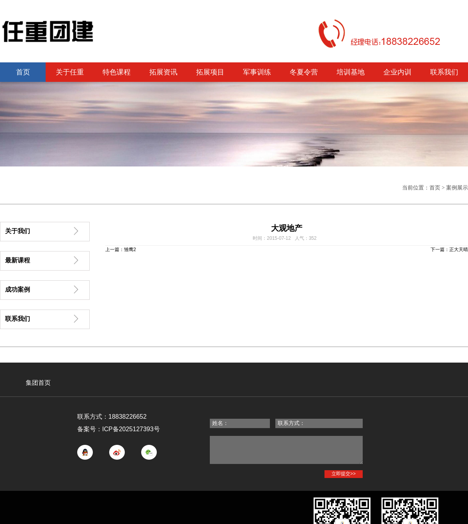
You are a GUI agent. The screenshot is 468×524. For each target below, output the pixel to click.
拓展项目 (210, 72)
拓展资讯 (163, 72)
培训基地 (351, 72)
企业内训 (397, 72)
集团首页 (38, 382)
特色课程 (117, 72)
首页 (23, 72)
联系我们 (444, 72)
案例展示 (457, 188)
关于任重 (70, 72)
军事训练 (257, 72)
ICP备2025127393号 (131, 429)
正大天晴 (458, 249)
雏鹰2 (130, 249)
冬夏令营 (304, 72)
